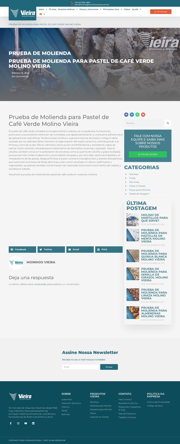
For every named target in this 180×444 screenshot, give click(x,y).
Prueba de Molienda (40, 53)
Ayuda (136, 9)
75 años (52, 9)
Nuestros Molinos (68, 9)
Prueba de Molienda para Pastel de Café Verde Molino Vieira (45, 24)
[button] (22, 249)
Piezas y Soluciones (91, 9)
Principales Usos (112, 9)
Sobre (43, 9)
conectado (40, 284)
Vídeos (127, 9)
